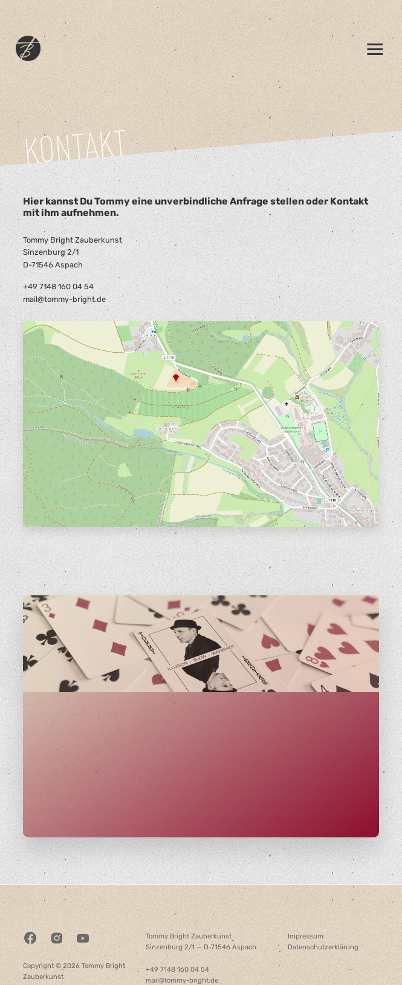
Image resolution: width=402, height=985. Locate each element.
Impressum (305, 936)
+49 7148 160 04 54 (58, 286)
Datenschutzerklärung (323, 947)
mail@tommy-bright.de (64, 299)
